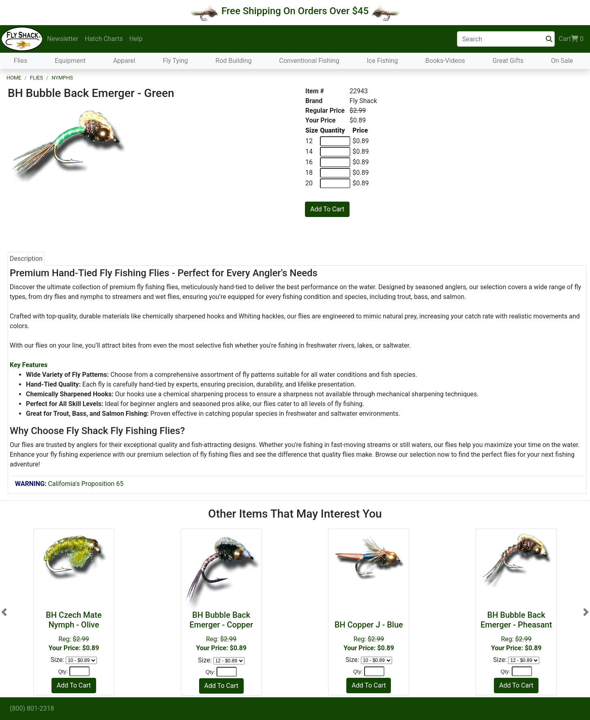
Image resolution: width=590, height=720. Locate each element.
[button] (4, 612)
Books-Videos (445, 60)
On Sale (562, 60)
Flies (20, 60)
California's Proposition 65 (69, 484)
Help (136, 39)
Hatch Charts (104, 39)
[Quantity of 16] (335, 162)
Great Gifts (508, 60)
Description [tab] (26, 258)
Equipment (70, 60)
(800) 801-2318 (32, 708)
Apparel (124, 60)
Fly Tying (175, 60)
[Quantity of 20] (335, 183)
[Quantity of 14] (335, 152)
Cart (571, 39)
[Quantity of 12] (335, 141)
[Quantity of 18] (335, 173)
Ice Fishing (382, 60)
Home (13, 78)
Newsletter (62, 39)
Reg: (368, 636)
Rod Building (233, 60)
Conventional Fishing (309, 60)
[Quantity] (79, 671)
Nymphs (62, 78)
